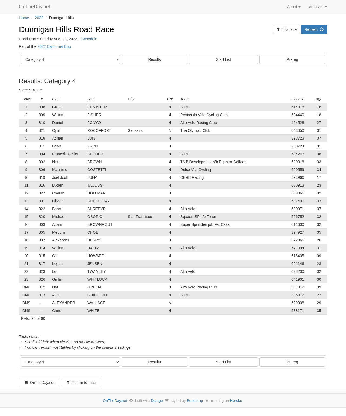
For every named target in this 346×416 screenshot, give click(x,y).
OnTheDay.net (35, 6)
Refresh (314, 29)
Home (24, 18)
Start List (223, 59)
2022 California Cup (54, 46)
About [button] (294, 7)
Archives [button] (318, 7)
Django (157, 400)
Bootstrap (195, 400)
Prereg (292, 59)
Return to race (81, 382)
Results (154, 59)
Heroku (236, 400)
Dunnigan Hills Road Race (66, 29)
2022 (39, 18)
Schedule (89, 39)
